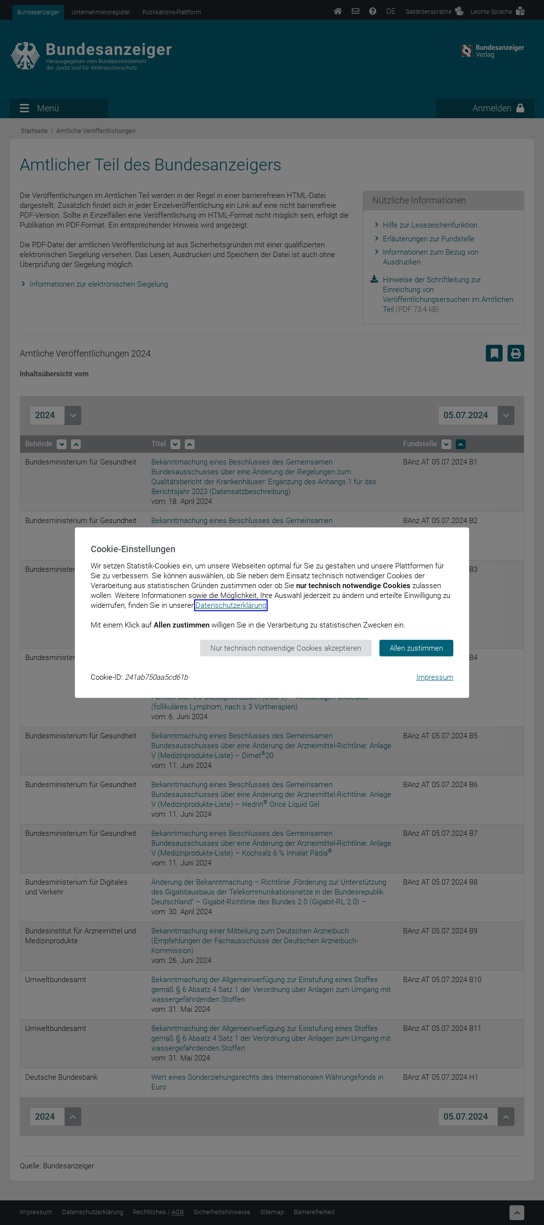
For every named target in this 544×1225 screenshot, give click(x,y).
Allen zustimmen (416, 647)
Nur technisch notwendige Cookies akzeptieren (285, 647)
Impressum (434, 677)
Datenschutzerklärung (231, 604)
